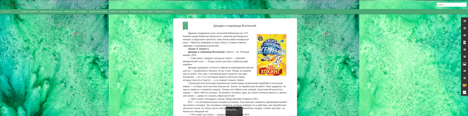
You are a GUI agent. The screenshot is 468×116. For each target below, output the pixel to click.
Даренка (255, 93)
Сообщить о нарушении (268, 114)
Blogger (256, 114)
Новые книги (70, 11)
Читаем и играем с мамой (141, 11)
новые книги (243, 96)
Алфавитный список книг (51, 11)
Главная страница (29, 11)
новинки (233, 96)
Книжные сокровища (118, 11)
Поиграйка (82, 11)
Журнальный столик (98, 11)
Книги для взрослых (164, 11)
